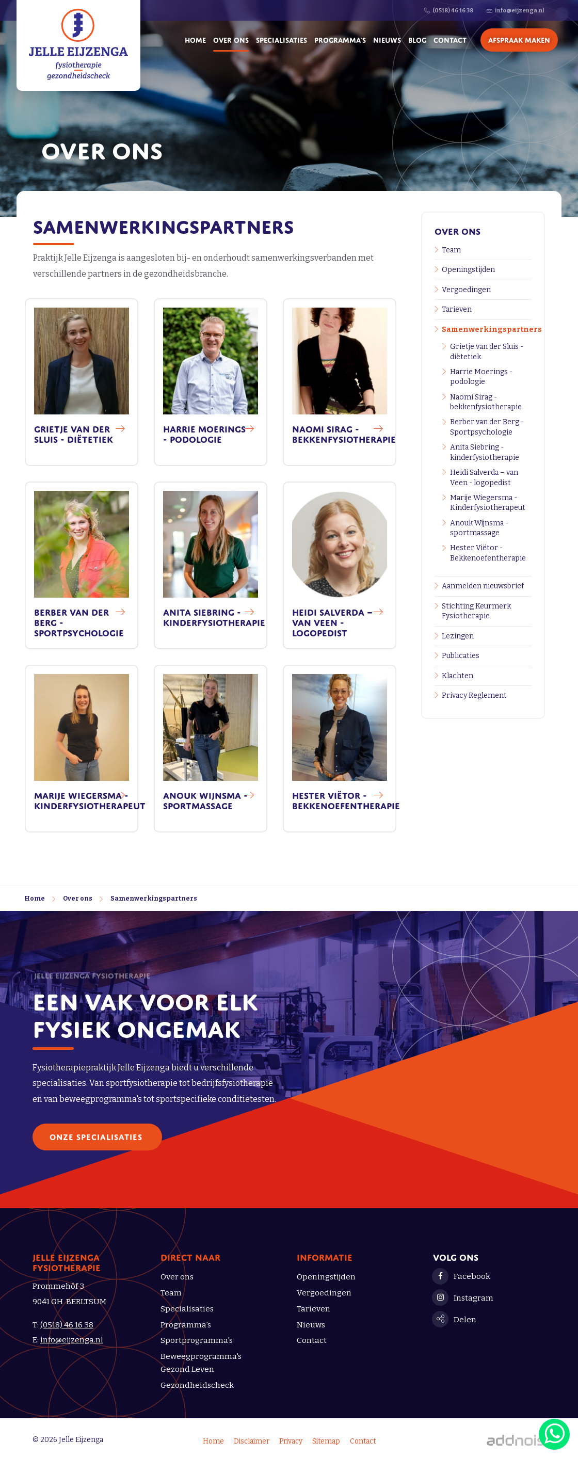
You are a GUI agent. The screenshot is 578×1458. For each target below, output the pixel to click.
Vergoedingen (466, 289)
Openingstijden (468, 269)
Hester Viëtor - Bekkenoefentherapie (488, 553)
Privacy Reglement (474, 695)
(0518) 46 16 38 (66, 1324)
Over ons (231, 39)
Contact (450, 39)
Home (195, 39)
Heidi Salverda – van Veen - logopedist (484, 477)
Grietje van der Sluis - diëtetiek (486, 351)
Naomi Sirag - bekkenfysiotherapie (486, 402)
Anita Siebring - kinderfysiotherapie (484, 452)
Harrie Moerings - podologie (481, 377)
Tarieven (457, 309)
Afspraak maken (519, 39)
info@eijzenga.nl (71, 1339)
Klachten (457, 675)
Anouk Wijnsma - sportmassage (479, 528)
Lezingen (458, 636)
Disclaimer (251, 1441)
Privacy (290, 1441)
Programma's (340, 39)
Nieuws (387, 39)
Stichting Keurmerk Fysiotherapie (476, 611)
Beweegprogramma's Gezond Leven (201, 1363)
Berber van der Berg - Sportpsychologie (487, 427)
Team (451, 250)
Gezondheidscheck (197, 1385)
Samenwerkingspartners (487, 329)
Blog (417, 39)
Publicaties (460, 655)
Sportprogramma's (196, 1340)
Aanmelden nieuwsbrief (483, 586)
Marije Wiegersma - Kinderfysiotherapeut (487, 502)
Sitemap (326, 1441)
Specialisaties (281, 39)
